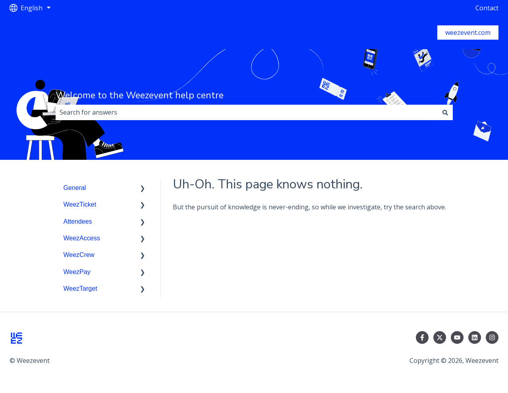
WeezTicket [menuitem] (80, 204)
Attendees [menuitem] (78, 221)
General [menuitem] (75, 187)
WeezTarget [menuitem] (80, 288)
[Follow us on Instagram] (492, 337)
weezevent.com (468, 32)
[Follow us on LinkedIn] (474, 337)
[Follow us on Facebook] (422, 337)
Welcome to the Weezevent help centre (140, 95)
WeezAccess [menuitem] (82, 238)
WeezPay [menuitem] (77, 271)
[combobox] (247, 112)
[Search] (445, 112)
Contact (486, 8)
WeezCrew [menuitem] (79, 254)
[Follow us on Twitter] (439, 337)
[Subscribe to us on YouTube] (457, 337)
